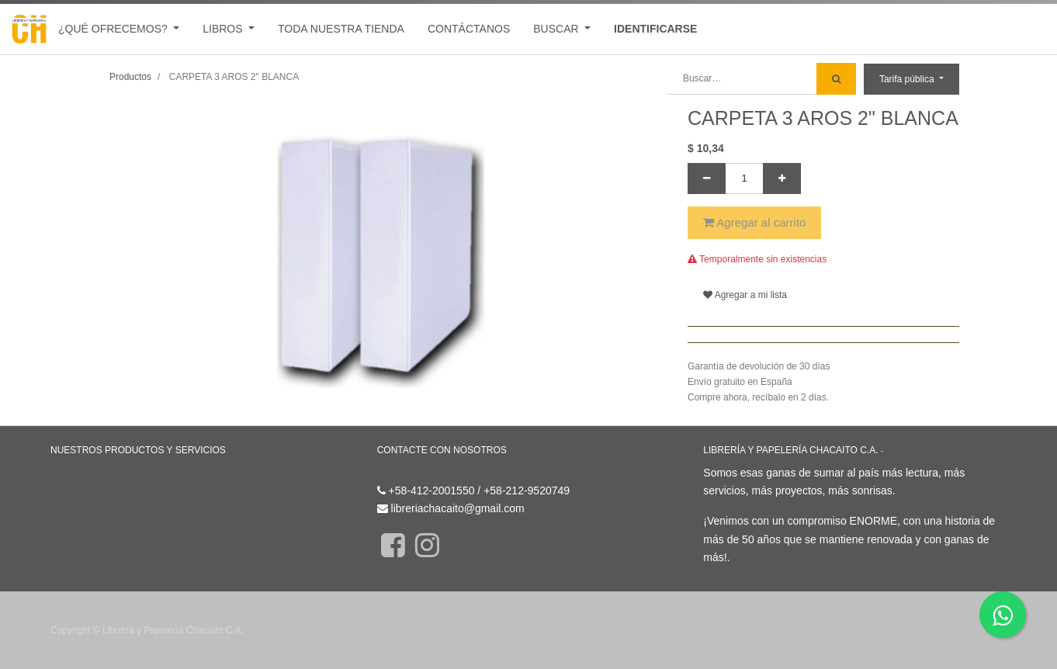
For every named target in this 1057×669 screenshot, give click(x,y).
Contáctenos (407, 472)
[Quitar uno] (707, 178)
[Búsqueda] (836, 79)
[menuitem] (341, 29)
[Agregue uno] (782, 178)
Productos (130, 76)
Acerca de (906, 450)
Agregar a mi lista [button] (745, 294)
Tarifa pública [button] (908, 79)
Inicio (63, 472)
